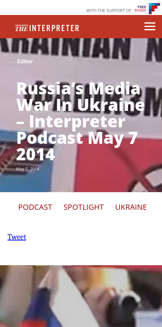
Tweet (17, 237)
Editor (25, 61)
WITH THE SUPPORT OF (109, 10)
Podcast (35, 207)
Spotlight (84, 207)
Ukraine (131, 207)
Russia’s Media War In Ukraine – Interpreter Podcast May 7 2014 (80, 121)
